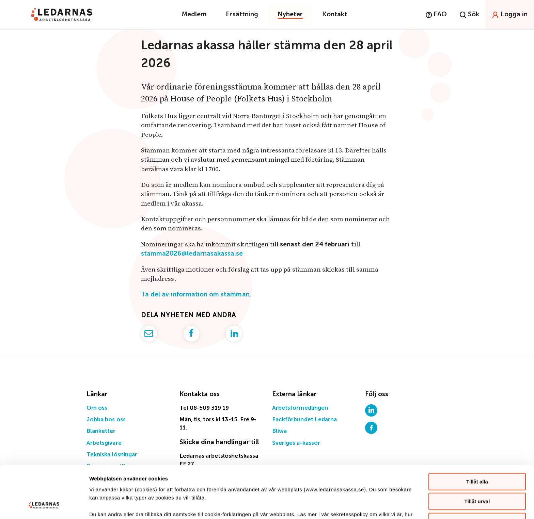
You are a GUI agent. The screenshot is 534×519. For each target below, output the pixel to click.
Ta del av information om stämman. (196, 294)
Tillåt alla (477, 434)
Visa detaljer (370, 505)
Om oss (97, 408)
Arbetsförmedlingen (300, 408)
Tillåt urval (477, 454)
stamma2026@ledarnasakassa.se (192, 253)
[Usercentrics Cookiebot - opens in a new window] (44, 506)
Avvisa (477, 474)
